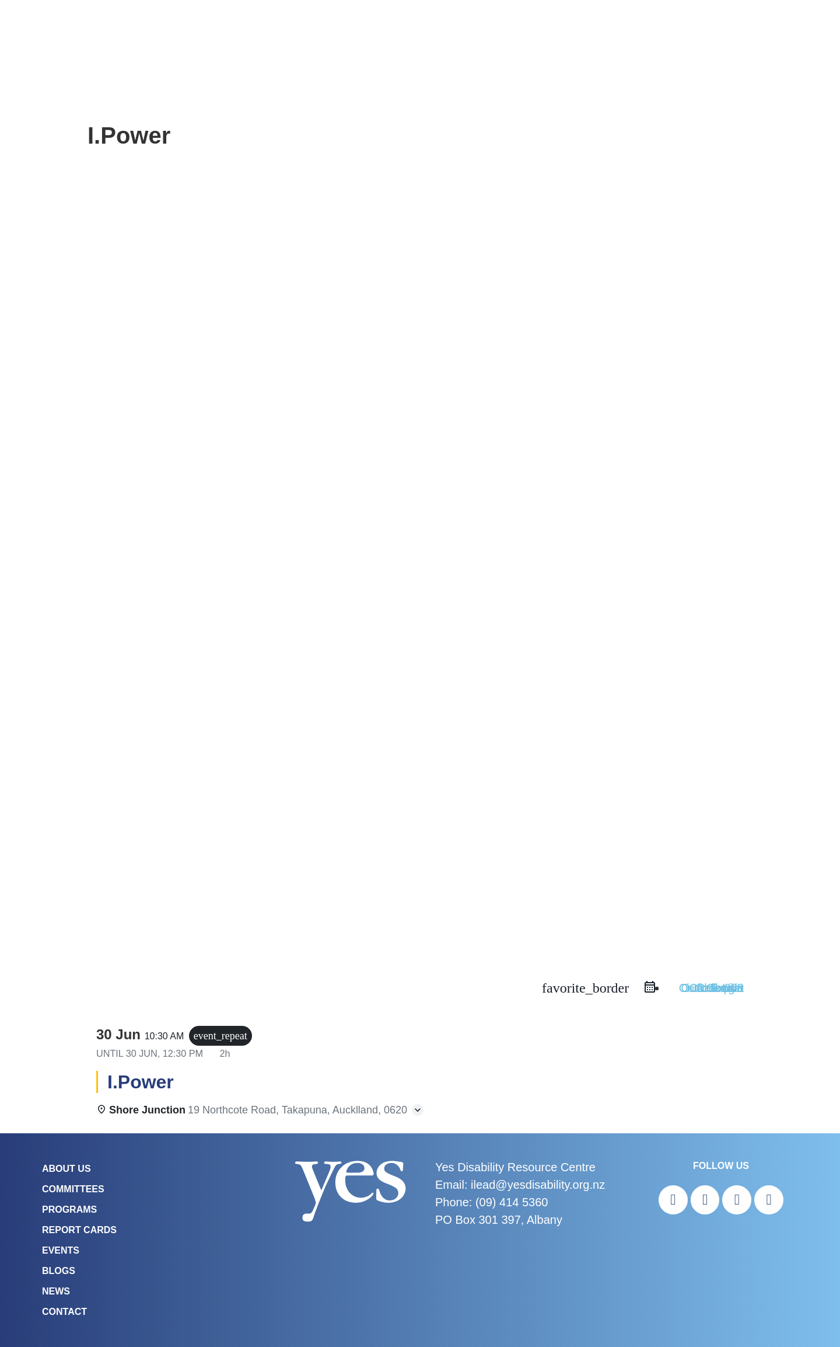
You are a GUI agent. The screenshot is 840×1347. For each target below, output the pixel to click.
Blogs (58, 1271)
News (56, 1291)
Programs (69, 1209)
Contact (64, 1312)
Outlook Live (711, 987)
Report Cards (79, 1230)
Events (60, 1250)
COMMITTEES (73, 1189)
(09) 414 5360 (511, 1202)
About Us (66, 1169)
